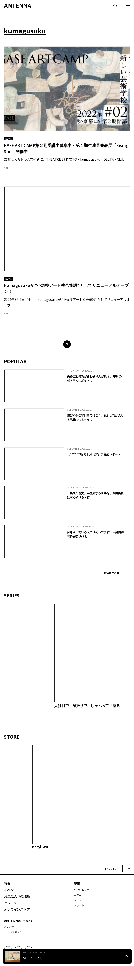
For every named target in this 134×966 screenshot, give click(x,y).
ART (6, 167)
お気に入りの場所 (17, 896)
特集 (7, 883)
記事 (77, 883)
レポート (79, 905)
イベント (10, 890)
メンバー (9, 926)
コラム (78, 894)
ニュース (10, 903)
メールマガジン (13, 932)
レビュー (79, 900)
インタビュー (81, 889)
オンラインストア (17, 909)
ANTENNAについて (18, 921)
